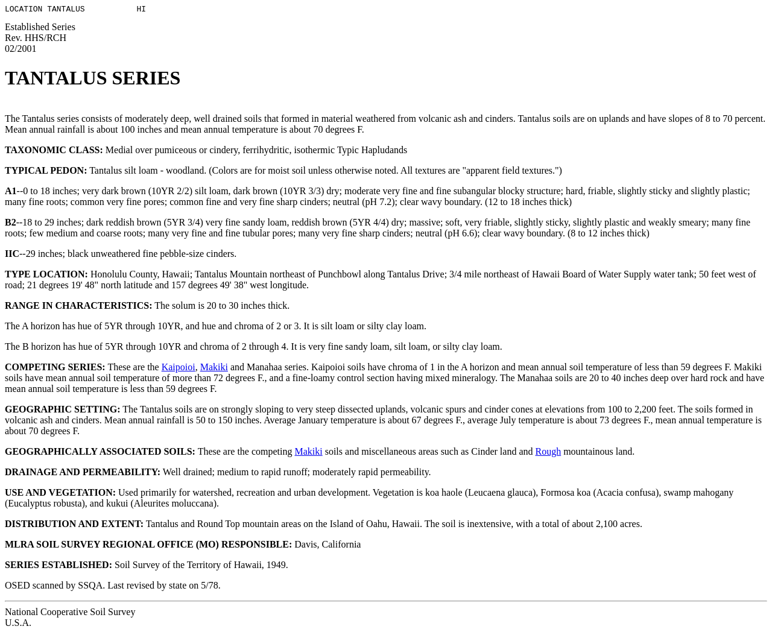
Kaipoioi (178, 369)
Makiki (214, 369)
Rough (548, 453)
